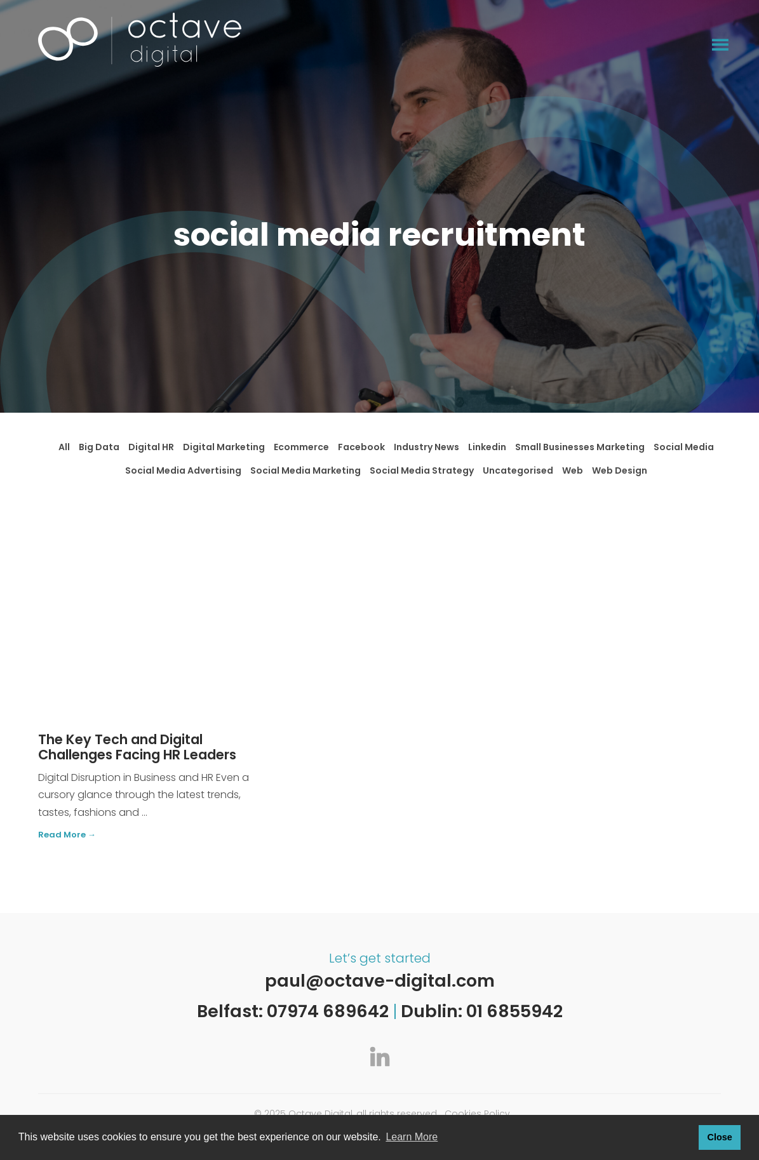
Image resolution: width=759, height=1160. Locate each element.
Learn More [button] (412, 1136)
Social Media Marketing (305, 470)
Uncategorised (518, 470)
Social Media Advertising (183, 470)
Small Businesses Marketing (580, 447)
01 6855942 (514, 1011)
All (64, 447)
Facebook (361, 447)
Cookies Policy (477, 1113)
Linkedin (487, 447)
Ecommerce (301, 447)
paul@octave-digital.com (380, 980)
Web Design (619, 470)
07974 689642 (328, 1011)
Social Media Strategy (422, 470)
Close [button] (719, 1137)
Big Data (99, 447)
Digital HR (151, 447)
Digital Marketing (224, 447)
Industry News (426, 447)
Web (572, 470)
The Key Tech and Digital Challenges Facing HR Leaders (137, 747)
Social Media (684, 447)
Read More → (67, 835)
